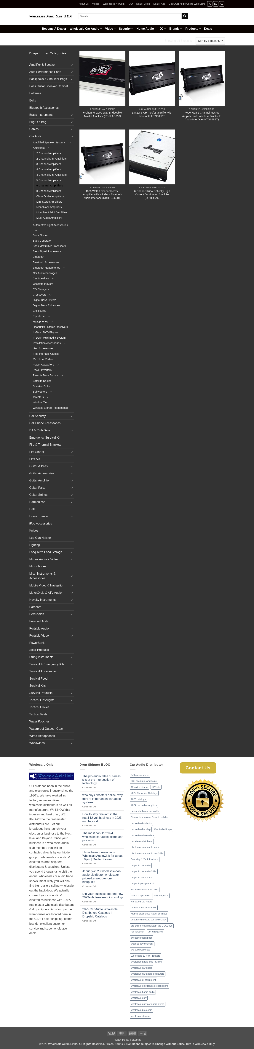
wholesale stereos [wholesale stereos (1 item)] (140, 1016)
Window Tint (40, 402)
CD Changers (41, 289)
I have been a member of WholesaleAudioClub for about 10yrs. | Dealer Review (102, 856)
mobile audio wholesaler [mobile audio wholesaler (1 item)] (143, 907)
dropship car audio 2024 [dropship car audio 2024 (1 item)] (143, 871)
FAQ (130, 3)
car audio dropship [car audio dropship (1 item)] (141, 829)
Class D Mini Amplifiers (50, 196)
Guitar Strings (38, 494)
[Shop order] (210, 41)
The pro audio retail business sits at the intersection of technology (101, 780)
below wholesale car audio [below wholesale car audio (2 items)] (145, 811)
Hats (32, 509)
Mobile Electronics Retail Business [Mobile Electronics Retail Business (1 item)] (149, 913)
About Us (84, 3)
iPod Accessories (43, 348)
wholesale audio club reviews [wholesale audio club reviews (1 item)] (146, 961)
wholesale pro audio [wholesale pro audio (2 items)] (141, 1010)
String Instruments (41, 657)
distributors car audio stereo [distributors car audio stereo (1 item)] (145, 847)
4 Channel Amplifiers (48, 169)
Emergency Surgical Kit (44, 437)
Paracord (35, 607)
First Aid (34, 458)
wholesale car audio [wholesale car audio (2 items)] (141, 967)
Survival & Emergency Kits (47, 664)
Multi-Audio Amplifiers (49, 217)
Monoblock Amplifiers (49, 207)
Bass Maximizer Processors (49, 246)
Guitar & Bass (38, 466)
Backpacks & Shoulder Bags (48, 79)
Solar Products (39, 649)
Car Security (37, 416)
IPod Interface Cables (46, 353)
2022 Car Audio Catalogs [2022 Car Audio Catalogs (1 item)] (144, 793)
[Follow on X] (210, 3)
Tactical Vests (38, 714)
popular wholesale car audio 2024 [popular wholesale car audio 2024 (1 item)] (149, 919)
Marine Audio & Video (43, 559)
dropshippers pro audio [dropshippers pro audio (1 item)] (143, 883)
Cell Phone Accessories (45, 423)
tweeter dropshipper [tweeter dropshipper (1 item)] (141, 937)
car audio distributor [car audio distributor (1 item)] (141, 823)
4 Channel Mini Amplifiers (51, 174)
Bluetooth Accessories (44, 107)
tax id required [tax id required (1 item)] (155, 931)
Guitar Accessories (41, 473)
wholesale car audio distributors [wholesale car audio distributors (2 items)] (147, 973)
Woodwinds (37, 743)
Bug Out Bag (38, 122)
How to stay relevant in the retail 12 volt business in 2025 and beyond (102, 818)
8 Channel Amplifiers (48, 190)
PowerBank (37, 642)
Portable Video (39, 635)
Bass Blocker (41, 235)
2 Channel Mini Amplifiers (51, 158)
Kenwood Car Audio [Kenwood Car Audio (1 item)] (141, 901)
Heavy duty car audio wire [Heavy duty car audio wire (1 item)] (144, 889)
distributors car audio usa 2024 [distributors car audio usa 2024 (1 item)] (147, 853)
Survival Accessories (43, 671)
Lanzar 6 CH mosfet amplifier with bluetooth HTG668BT (152, 114)
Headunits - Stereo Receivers (50, 326)
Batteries (35, 93)
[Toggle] (72, 65)
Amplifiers (70, 41)
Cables (34, 129)
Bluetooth (38, 256)
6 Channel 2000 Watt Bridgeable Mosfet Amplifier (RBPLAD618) (102, 114)
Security (126, 28)
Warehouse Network (113, 3)
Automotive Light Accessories (50, 225)
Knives (33, 530)
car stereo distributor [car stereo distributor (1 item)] (142, 841)
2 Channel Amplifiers (48, 153)
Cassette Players (43, 283)
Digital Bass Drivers (44, 300)
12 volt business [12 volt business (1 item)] (139, 787)
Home (34, 41)
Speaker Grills (41, 386)
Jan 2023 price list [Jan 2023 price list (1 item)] (140, 895)
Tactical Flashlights (41, 700)
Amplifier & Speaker (42, 64)
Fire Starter (36, 451)
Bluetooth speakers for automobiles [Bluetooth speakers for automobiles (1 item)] (149, 817)
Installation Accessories (47, 343)
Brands (175, 28)
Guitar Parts (37, 487)
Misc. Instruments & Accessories (42, 576)
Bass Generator (42, 240)
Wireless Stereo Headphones (50, 407)
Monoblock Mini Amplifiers (51, 212)
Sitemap (136, 1039)
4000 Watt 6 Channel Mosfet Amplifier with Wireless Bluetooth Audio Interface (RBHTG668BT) (102, 194)
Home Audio (146, 28)
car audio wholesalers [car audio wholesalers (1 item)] (142, 835)
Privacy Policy (121, 1039)
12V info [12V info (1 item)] (156, 787)
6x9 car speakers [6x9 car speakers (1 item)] (140, 775)
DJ (163, 28)
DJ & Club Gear (39, 430)
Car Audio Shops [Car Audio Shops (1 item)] (163, 829)
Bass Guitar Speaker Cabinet (48, 86)
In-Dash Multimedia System (49, 337)
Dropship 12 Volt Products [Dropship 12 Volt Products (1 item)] (145, 859)
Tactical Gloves (39, 707)
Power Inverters (42, 369)
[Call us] (221, 3)
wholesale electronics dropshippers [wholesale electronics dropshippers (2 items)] (149, 985)
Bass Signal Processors (47, 251)
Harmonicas (37, 502)
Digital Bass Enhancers (47, 305)
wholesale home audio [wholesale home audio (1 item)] (143, 992)
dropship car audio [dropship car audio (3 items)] (141, 865)
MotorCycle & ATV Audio (45, 592)
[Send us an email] (215, 3)
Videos (95, 3)
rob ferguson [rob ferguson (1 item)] (137, 931)
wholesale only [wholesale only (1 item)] (139, 997)
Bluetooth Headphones (46, 267)
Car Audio (50, 41)
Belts (32, 100)
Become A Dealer (54, 28)
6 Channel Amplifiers (49, 185)
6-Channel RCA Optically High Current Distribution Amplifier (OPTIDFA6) (152, 194)
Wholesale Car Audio (86, 28)
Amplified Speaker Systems (49, 142)
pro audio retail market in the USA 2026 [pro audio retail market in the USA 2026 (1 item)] (151, 925)
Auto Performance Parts (45, 71)
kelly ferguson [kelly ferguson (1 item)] (161, 895)
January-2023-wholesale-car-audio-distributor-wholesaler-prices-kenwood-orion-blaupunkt (101, 877)
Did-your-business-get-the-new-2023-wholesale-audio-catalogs (103, 895)
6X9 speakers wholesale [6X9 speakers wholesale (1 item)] (144, 781)
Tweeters (38, 397)
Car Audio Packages (45, 273)
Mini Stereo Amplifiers (49, 201)
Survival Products (41, 692)
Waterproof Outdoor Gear (46, 728)
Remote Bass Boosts (45, 375)
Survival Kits (37, 685)
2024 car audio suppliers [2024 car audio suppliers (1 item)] (144, 805)
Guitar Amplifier (39, 480)
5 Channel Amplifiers (48, 180)
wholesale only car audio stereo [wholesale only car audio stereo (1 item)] (147, 1004)
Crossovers (40, 294)
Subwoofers (40, 391)
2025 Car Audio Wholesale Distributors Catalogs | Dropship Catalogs (100, 913)
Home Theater (38, 516)
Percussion (36, 614)
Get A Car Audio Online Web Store (187, 3)
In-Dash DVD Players (45, 332)
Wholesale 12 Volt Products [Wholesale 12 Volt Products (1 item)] (145, 955)
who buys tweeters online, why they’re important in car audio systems (102, 799)
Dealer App (159, 3)
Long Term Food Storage (45, 552)
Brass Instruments (41, 114)
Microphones (38, 566)
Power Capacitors (43, 364)
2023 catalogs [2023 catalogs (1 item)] (138, 799)
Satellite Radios (42, 380)
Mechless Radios (43, 359)
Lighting (34, 545)
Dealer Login (143, 3)
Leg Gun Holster (40, 537)
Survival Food (38, 678)
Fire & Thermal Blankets (45, 444)
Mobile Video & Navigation (46, 585)
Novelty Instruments (42, 599)
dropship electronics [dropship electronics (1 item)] (141, 877)
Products (193, 28)
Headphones (40, 321)
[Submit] (185, 16)
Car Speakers (41, 278)
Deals (208, 28)
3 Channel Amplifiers (48, 164)
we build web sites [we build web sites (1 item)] (140, 949)
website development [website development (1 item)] (142, 943)
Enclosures (39, 310)
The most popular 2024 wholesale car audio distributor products (102, 837)
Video (110, 28)
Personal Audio (39, 621)
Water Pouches (39, 721)
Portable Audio (39, 628)
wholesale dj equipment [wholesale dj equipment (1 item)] (143, 979)
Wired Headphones (42, 735)
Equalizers (39, 316)
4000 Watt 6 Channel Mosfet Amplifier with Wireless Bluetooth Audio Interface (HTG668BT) (201, 116)
